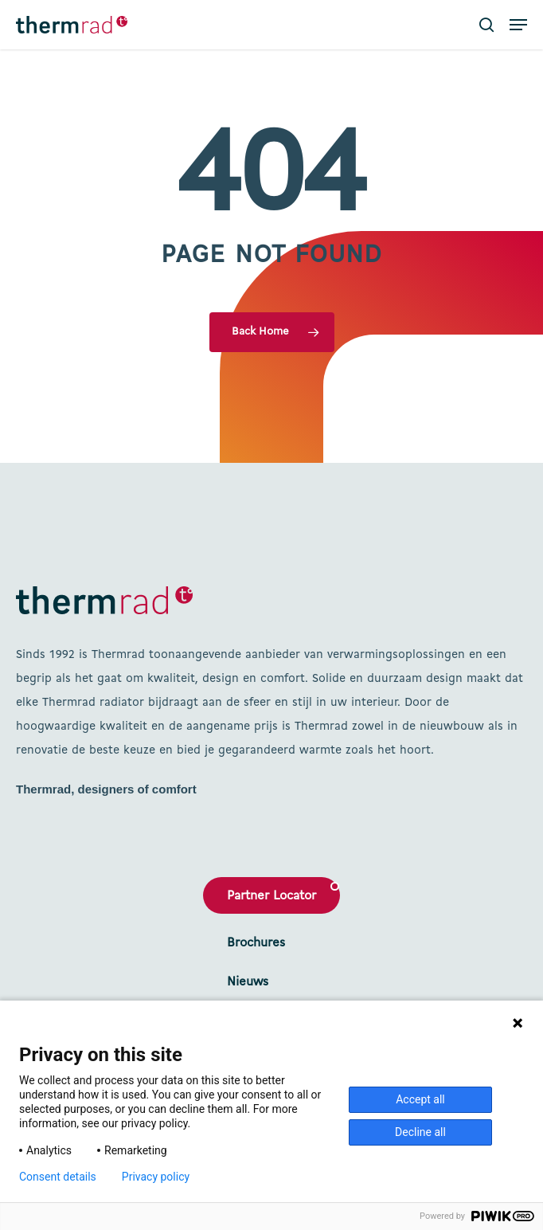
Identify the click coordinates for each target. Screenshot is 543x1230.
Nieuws (247, 982)
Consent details (57, 1176)
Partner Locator (271, 896)
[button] (518, 25)
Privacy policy (155, 1176)
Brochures (256, 943)
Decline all (420, 1132)
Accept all (420, 1099)
